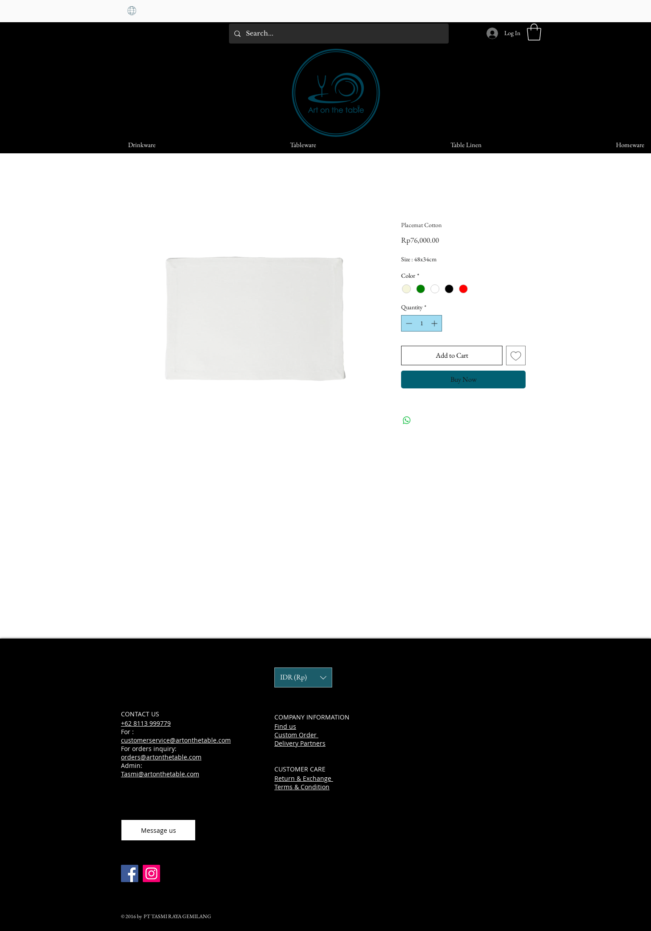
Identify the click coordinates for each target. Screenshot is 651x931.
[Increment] (435, 323)
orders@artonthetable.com (161, 757)
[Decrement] (408, 323)
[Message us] (158, 830)
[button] (534, 32)
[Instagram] (151, 873)
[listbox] (303, 677)
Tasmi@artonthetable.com (160, 774)
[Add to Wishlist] (516, 355)
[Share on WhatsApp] (407, 420)
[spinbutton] (422, 323)
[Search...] (338, 34)
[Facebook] (129, 873)
